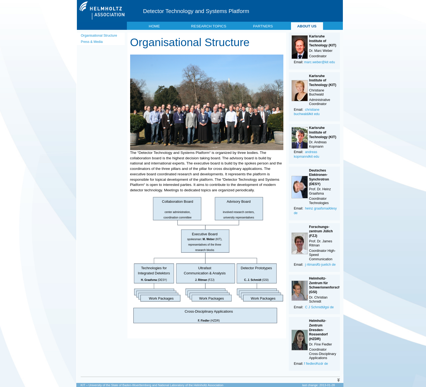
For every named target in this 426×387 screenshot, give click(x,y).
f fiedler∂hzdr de (316, 364)
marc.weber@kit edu (319, 62)
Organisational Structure (99, 35)
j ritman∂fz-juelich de (320, 265)
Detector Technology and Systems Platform (196, 11)
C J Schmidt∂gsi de (319, 307)
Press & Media (92, 42)
